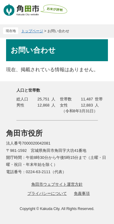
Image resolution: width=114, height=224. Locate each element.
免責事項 (82, 193)
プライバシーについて (47, 193)
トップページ (32, 31)
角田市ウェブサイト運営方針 (57, 184)
